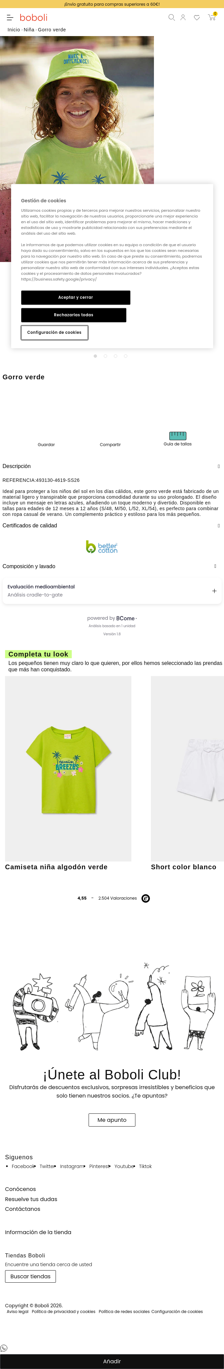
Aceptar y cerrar (75, 297)
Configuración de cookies (54, 332)
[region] (112, 266)
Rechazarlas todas (73, 315)
